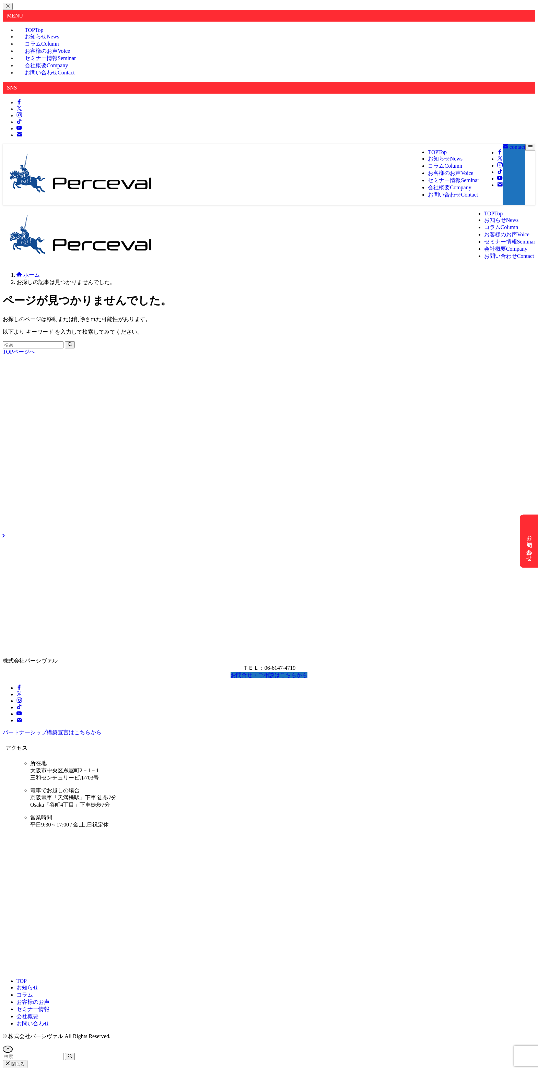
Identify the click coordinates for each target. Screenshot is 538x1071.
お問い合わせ (50, 72)
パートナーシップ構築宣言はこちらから (52, 732)
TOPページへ (19, 352)
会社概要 (27, 1016)
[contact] (19, 135)
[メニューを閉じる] (8, 6)
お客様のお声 (32, 1002)
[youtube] (19, 128)
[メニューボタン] (530, 147)
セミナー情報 (32, 1009)
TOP (21, 981)
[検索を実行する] (70, 344)
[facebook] (19, 102)
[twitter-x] (19, 109)
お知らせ (27, 987)
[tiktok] (19, 122)
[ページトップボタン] (8, 1049)
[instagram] (19, 115)
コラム (24, 995)
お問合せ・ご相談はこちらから (269, 675)
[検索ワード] (33, 344)
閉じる (15, 1064)
